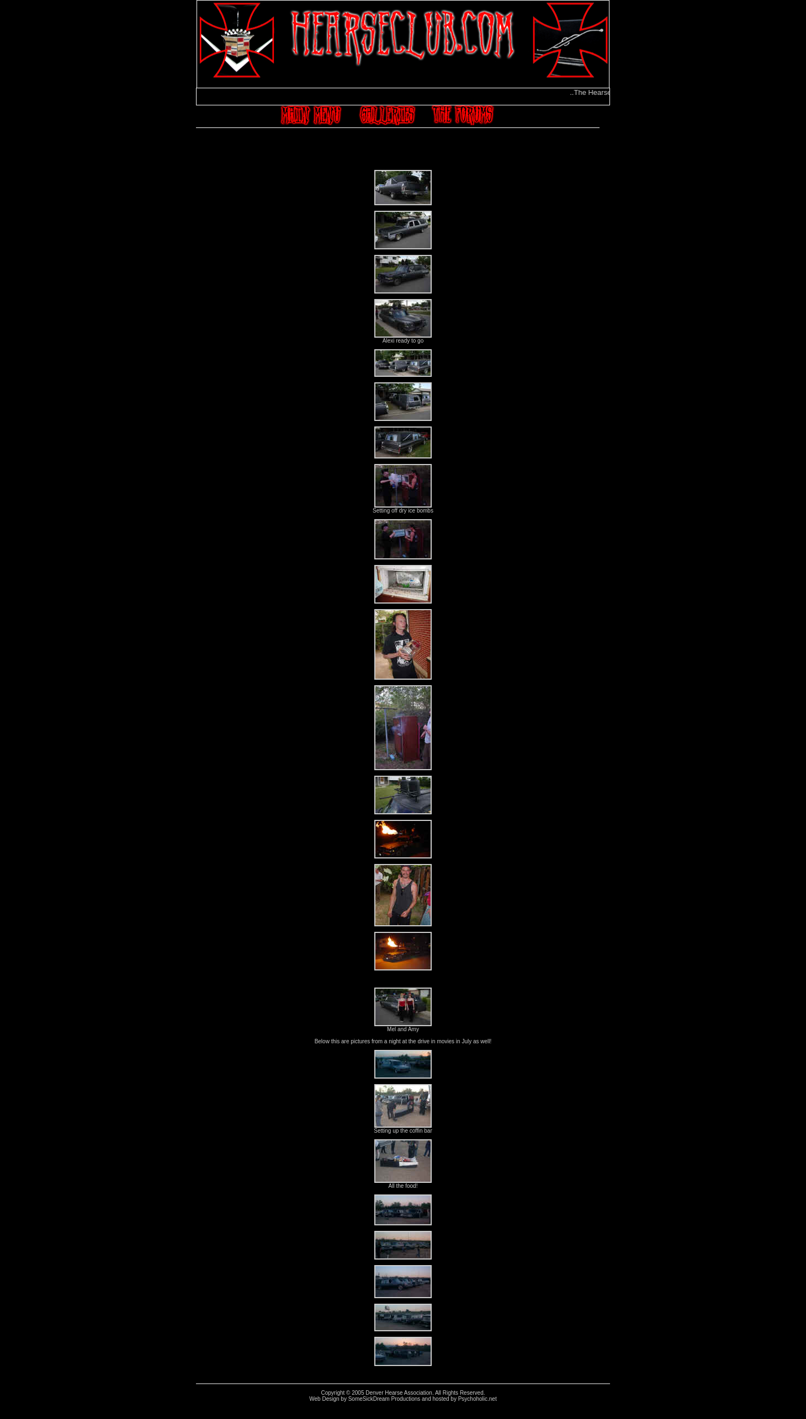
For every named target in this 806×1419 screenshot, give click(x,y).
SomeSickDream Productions (384, 1399)
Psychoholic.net (477, 1399)
